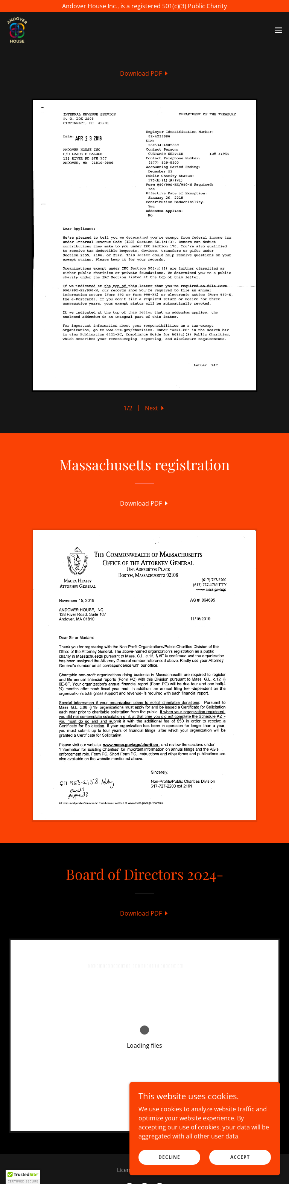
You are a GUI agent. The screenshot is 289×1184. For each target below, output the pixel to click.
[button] (278, 30)
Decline (169, 1157)
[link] (17, 30)
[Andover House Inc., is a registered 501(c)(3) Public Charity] (144, 6)
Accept (239, 1157)
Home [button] (101, 1165)
